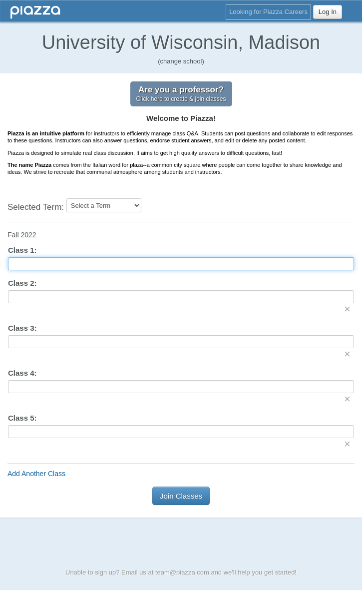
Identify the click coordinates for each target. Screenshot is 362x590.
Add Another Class (36, 474)
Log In (328, 11)
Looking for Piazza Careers (268, 11)
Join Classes (181, 496)
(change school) (181, 61)
